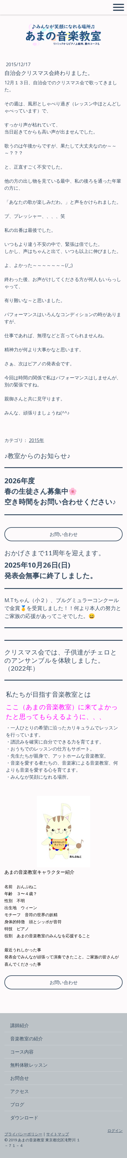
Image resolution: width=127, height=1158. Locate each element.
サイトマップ (57, 1134)
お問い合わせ (64, 534)
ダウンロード (24, 1117)
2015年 (36, 440)
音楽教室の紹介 (26, 1038)
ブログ (17, 1104)
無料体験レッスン (29, 1065)
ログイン (115, 1130)
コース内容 (22, 1052)
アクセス (19, 1091)
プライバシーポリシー (23, 1134)
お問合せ (19, 1078)
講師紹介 (19, 1025)
